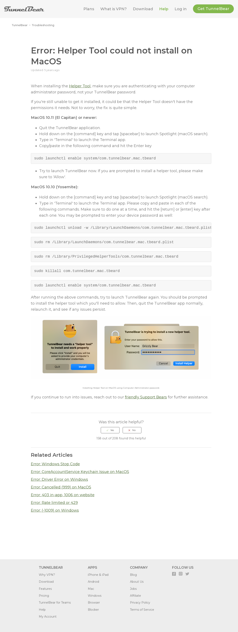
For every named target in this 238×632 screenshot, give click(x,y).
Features (45, 589)
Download (143, 9)
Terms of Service (142, 610)
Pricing (44, 596)
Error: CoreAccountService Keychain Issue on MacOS (80, 471)
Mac (91, 589)
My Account (48, 616)
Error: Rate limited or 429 (54, 502)
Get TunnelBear (213, 8)
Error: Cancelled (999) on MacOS (61, 487)
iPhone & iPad (98, 575)
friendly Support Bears (146, 397)
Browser (94, 602)
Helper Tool (80, 86)
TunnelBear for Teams (55, 602)
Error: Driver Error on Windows (59, 479)
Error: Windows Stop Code (55, 464)
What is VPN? (113, 9)
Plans (88, 9)
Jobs (133, 589)
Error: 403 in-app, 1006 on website (62, 495)
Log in (181, 9)
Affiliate (135, 596)
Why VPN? (47, 575)
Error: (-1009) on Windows (55, 510)
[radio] (110, 430)
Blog (133, 575)
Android (93, 582)
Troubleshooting (43, 25)
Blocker (93, 610)
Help (163, 9)
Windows (94, 596)
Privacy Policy (140, 602)
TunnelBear (20, 25)
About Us (137, 582)
